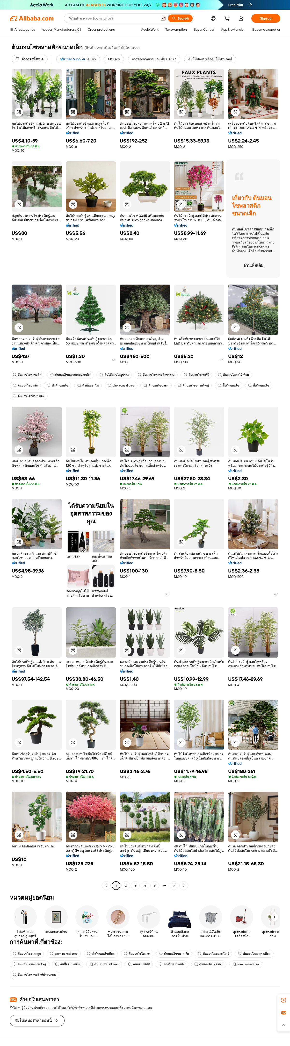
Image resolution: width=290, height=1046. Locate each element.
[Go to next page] (183, 885)
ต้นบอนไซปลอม (156, 385)
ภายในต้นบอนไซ (172, 964)
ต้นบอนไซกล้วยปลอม (28, 396)
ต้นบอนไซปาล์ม (25, 385)
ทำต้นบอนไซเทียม (101, 954)
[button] (163, 18)
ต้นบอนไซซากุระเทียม (254, 954)
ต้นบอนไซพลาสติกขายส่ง (156, 375)
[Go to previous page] (106, 885)
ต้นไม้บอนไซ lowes (104, 964)
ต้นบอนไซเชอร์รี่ (196, 375)
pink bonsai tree (121, 385)
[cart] (228, 19)
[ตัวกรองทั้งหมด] (30, 59)
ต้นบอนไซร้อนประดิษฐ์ (29, 964)
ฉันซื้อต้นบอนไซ (67, 964)
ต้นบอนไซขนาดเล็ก (174, 954)
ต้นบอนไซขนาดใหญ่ (193, 385)
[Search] (180, 18)
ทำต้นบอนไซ (57, 385)
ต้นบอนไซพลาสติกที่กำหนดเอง (34, 975)
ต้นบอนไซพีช (139, 964)
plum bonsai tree (64, 954)
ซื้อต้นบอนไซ (228, 385)
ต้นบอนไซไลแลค (137, 954)
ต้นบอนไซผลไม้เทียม (233, 375)
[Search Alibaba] (112, 18)
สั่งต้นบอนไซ (258, 385)
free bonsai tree (245, 964)
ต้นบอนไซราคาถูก (27, 954)
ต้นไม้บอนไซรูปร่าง (114, 375)
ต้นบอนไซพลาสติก (27, 375)
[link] (283, 1000)
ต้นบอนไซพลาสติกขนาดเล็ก (70, 375)
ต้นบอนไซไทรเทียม (208, 964)
